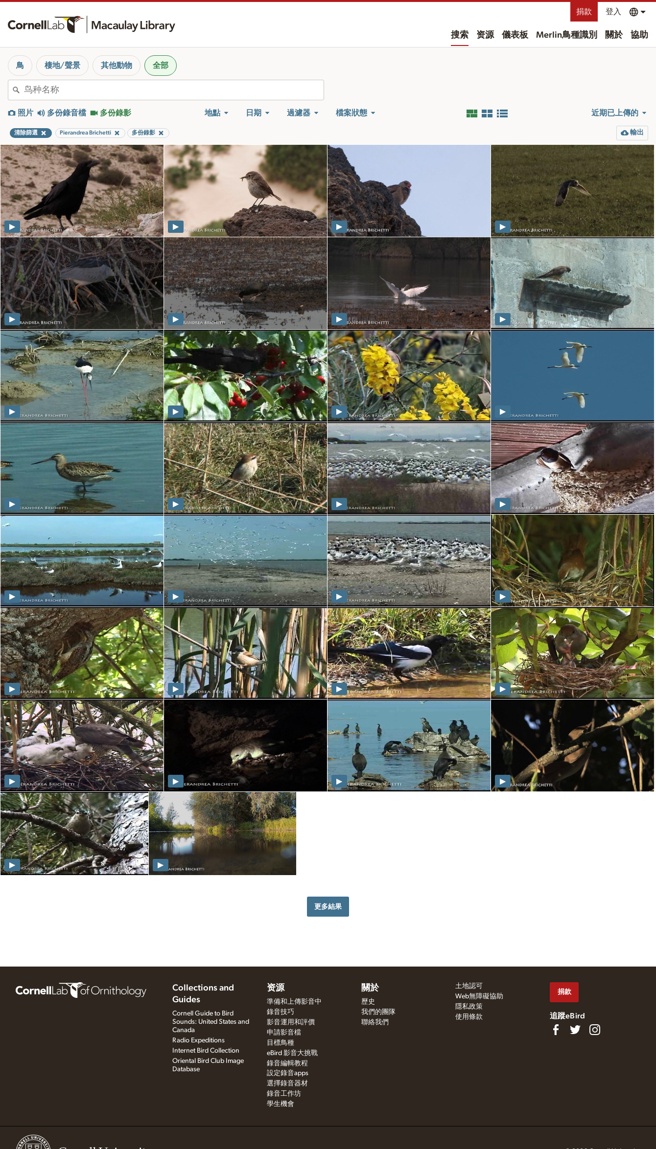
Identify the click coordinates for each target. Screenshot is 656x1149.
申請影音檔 (284, 1032)
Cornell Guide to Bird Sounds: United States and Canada (210, 1022)
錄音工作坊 (284, 1093)
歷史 (368, 1001)
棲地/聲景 (62, 65)
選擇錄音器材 (287, 1083)
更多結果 (328, 906)
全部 (160, 65)
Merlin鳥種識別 (566, 35)
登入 (613, 12)
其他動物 (116, 65)
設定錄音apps (287, 1073)
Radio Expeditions (198, 1040)
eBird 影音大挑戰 (292, 1053)
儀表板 (515, 35)
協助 (639, 35)
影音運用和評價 (291, 1022)
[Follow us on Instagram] (595, 1030)
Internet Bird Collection (205, 1050)
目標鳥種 (280, 1042)
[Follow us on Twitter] (575, 1030)
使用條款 (469, 1017)
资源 (485, 35)
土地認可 (469, 986)
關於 (614, 35)
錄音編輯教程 (287, 1063)
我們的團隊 (378, 1012)
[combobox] (174, 90)
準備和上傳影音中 (294, 1001)
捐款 (584, 12)
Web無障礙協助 (479, 996)
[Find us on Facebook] (556, 1030)
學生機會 (280, 1104)
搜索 (460, 35)
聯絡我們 (375, 1022)
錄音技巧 (280, 1012)
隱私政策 (469, 1006)
